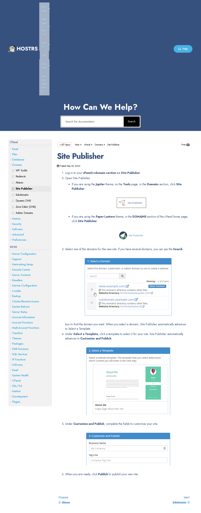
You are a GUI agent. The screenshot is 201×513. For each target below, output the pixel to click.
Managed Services (80, 7)
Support (128, 7)
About (102, 7)
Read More (15, 484)
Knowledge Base (148, 7)
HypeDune (187, 505)
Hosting (57, 7)
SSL (114, 7)
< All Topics (64, 60)
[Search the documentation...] (92, 37)
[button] (57, 6)
